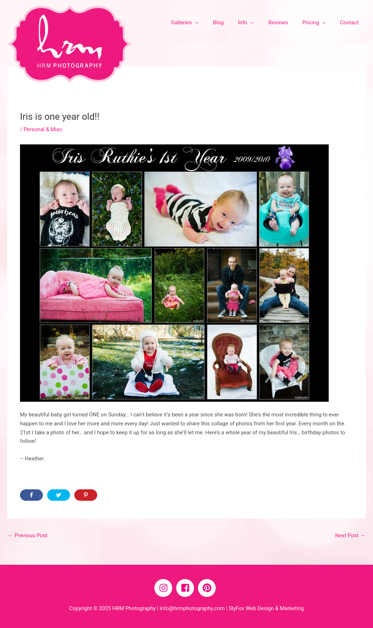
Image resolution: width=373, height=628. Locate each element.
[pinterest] (208, 588)
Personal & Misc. (44, 129)
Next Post (350, 535)
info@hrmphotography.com (192, 608)
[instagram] (164, 588)
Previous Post (28, 535)
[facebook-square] (186, 588)
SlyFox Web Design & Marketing (266, 608)
